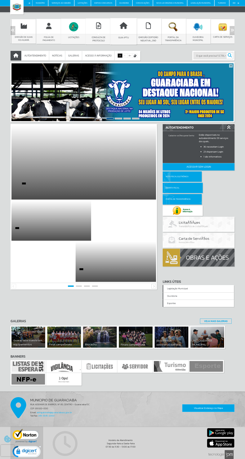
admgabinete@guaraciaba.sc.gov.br (54, 394)
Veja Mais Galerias (215, 303)
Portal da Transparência (178, 187)
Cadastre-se (173, 135)
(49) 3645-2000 (46, 397)
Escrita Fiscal (208, 176)
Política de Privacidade (122, 455)
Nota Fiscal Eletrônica (177, 176)
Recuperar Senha (187, 135)
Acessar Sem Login (198, 167)
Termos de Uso (122, 452)
